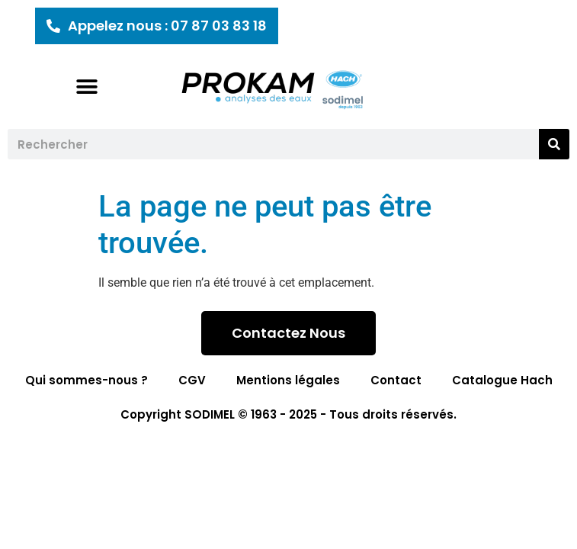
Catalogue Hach (502, 380)
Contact (396, 380)
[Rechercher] (554, 144)
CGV (192, 380)
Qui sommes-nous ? (86, 380)
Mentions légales (288, 380)
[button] (86, 86)
